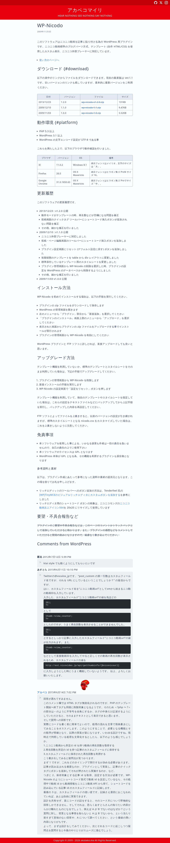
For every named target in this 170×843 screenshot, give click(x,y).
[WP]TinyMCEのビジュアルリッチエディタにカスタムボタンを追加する (79, 494)
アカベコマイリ (85, 10)
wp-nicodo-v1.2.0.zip (93, 102)
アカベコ (42, 692)
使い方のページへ (49, 60)
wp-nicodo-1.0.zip (91, 113)
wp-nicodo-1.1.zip (91, 107)
